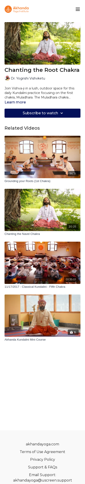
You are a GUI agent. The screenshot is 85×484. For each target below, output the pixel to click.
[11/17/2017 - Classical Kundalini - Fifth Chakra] (42, 287)
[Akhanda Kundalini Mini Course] (42, 339)
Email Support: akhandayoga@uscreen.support (42, 477)
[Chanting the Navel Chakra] (42, 234)
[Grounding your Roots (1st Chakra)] (42, 181)
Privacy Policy (42, 459)
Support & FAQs (42, 467)
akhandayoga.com (42, 444)
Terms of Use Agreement (42, 452)
